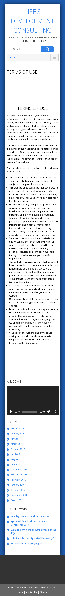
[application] (33, 400)
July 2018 (15, 438)
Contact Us (31, 592)
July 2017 (15, 454)
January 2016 (17, 484)
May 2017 (16, 459)
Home (20, 592)
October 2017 (18, 449)
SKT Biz (52, 587)
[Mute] (48, 411)
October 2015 (18, 489)
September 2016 (19, 474)
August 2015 (17, 500)
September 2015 (19, 494)
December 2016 (19, 469)
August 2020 (17, 428)
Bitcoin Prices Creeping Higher (26, 543)
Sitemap (44, 592)
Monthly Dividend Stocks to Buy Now (30, 516)
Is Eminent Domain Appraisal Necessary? (32, 538)
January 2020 (17, 433)
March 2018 (17, 443)
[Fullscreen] (54, 411)
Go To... (14, 57)
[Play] (11, 411)
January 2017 (17, 464)
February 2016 (18, 479)
